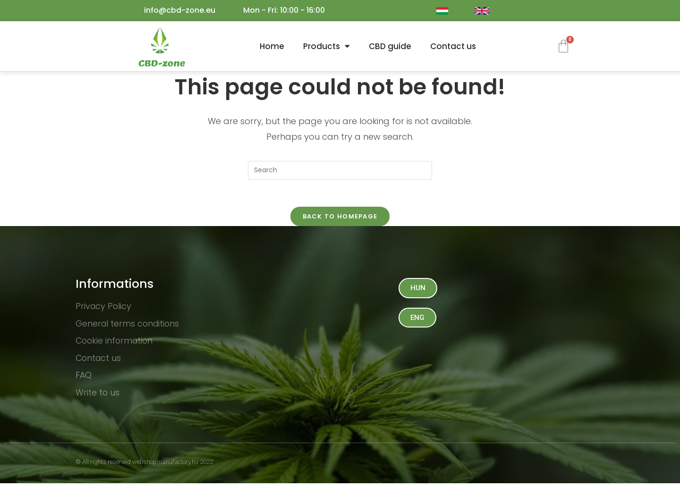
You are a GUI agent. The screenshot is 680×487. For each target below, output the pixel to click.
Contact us (453, 46)
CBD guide (390, 46)
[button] (418, 289)
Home (272, 46)
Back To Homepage (340, 217)
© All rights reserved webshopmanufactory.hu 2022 (144, 465)
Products (326, 46)
